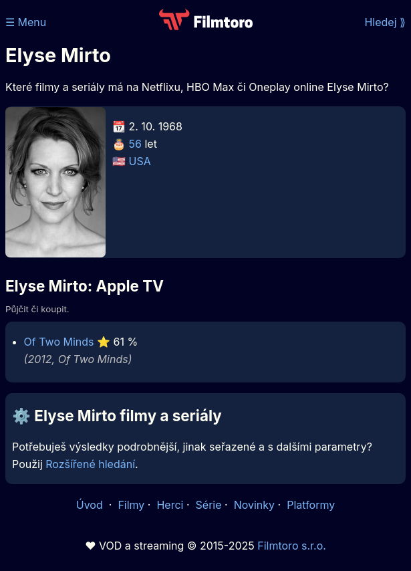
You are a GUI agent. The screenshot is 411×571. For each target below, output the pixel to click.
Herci (169, 504)
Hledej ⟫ (385, 22)
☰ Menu (25, 22)
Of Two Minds (59, 341)
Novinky (254, 504)
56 (135, 143)
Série (209, 504)
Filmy (131, 504)
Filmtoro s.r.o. (291, 545)
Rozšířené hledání (90, 464)
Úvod (91, 504)
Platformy (311, 504)
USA (140, 161)
